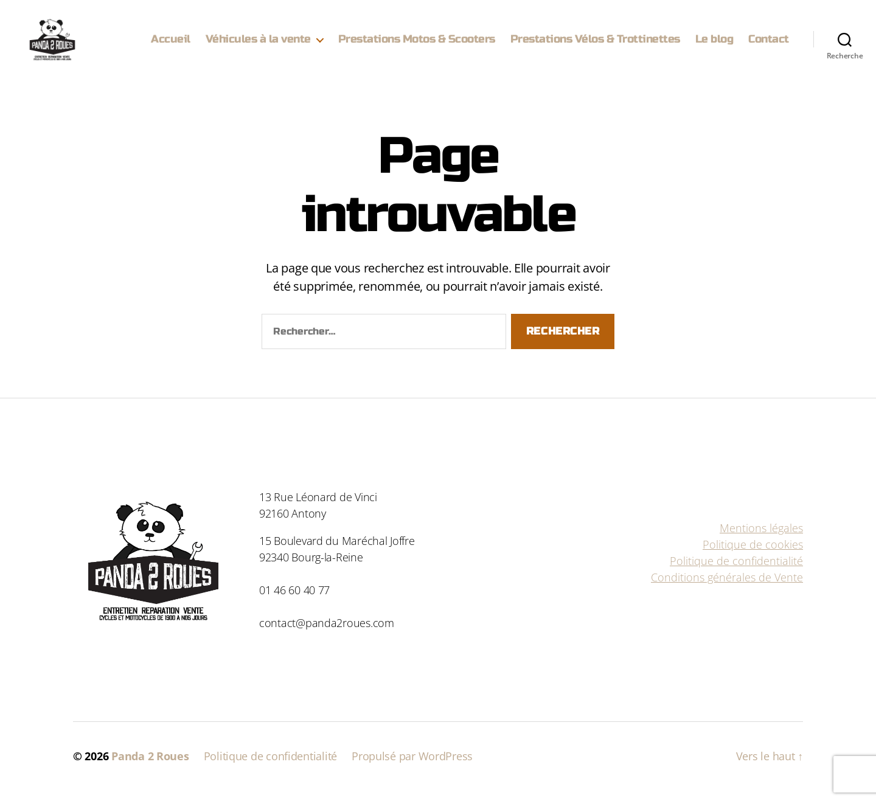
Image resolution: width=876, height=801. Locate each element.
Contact (768, 44)
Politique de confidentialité (736, 571)
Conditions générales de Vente (727, 587)
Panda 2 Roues (150, 766)
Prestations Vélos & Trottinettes (595, 44)
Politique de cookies (753, 554)
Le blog (714, 44)
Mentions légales (761, 538)
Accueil (170, 44)
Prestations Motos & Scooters (416, 44)
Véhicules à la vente (258, 44)
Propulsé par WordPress (412, 766)
